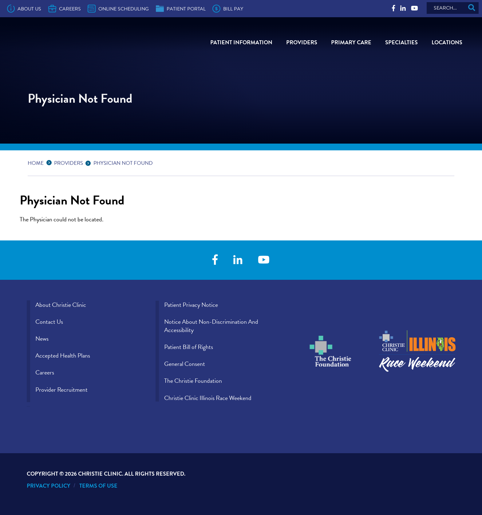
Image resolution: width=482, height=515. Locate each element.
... (50, 162)
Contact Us (49, 321)
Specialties (401, 42)
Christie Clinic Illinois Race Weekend (207, 397)
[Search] (453, 8)
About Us (24, 9)
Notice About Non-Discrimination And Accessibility (211, 326)
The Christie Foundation (193, 380)
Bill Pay (227, 9)
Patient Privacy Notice (191, 304)
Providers (301, 42)
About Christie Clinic (60, 304)
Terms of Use (98, 485)
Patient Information (241, 42)
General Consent (184, 363)
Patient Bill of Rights (188, 346)
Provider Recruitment (61, 389)
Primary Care (351, 42)
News (42, 338)
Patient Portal (181, 9)
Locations (447, 42)
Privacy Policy (48, 485)
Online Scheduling (118, 9)
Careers (64, 9)
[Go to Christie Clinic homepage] (69, 45)
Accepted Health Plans (62, 355)
